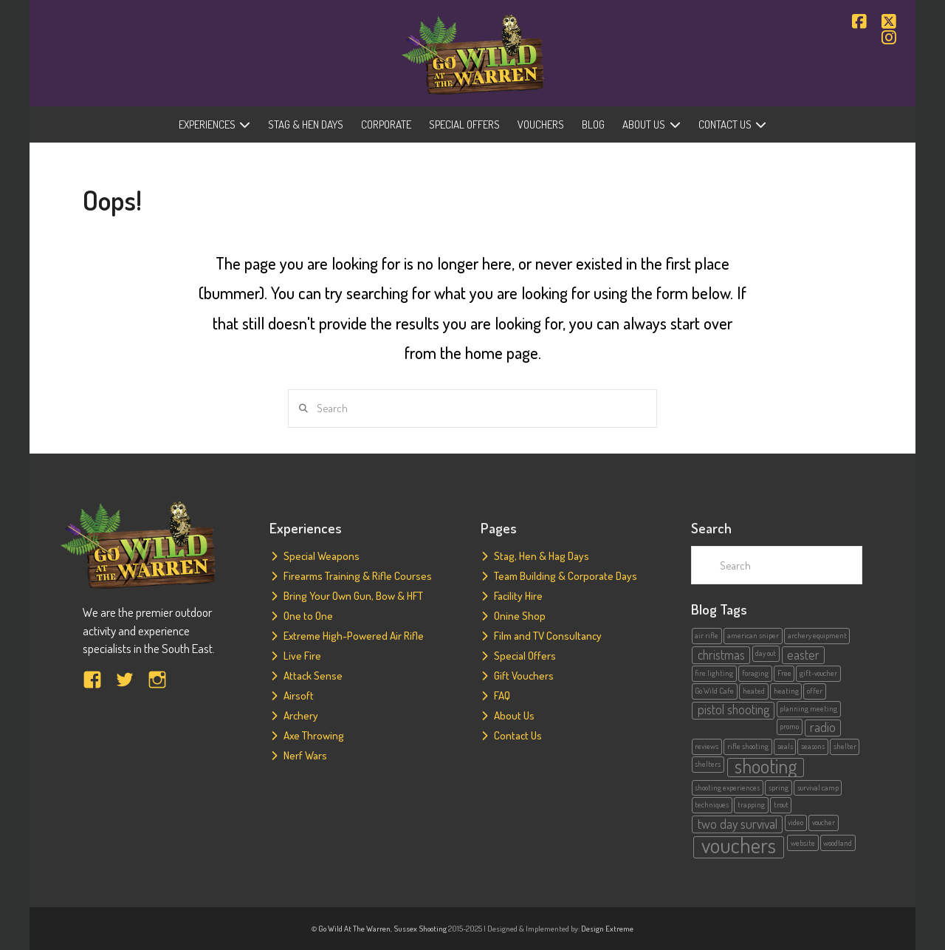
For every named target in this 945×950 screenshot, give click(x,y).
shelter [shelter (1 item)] (845, 746)
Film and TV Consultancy (548, 636)
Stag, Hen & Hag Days (541, 556)
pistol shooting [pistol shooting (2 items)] (733, 710)
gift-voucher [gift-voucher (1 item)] (818, 673)
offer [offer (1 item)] (814, 691)
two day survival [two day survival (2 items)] (737, 824)
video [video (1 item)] (795, 822)
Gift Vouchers (524, 676)
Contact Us (518, 735)
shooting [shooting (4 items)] (766, 767)
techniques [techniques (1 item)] (712, 804)
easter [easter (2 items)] (803, 654)
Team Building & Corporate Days (565, 576)
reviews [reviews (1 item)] (706, 746)
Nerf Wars (305, 755)
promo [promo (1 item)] (789, 726)
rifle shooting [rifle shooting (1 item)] (748, 746)
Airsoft (299, 695)
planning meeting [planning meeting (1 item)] (808, 708)
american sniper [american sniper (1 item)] (753, 635)
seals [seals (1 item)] (785, 746)
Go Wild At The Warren (354, 928)
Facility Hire (518, 596)
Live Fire (302, 656)
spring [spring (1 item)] (778, 787)
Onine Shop (520, 616)
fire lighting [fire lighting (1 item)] (714, 673)
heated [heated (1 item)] (754, 691)
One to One (308, 616)
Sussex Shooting (420, 928)
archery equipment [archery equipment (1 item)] (817, 635)
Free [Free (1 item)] (784, 673)
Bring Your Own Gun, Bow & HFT (353, 596)
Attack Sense (313, 676)
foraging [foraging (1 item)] (755, 673)
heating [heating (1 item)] (786, 691)
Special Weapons (322, 556)
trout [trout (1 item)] (781, 804)
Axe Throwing (314, 735)
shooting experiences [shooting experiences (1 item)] (727, 787)
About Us (514, 715)
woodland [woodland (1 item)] (837, 843)
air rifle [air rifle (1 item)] (706, 635)
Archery (301, 715)
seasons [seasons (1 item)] (813, 746)
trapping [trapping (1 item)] (751, 804)
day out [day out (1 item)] (765, 653)
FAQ (502, 695)
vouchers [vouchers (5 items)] (738, 847)
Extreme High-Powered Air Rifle (354, 636)
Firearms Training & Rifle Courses (358, 576)
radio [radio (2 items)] (823, 728)
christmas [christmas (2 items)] (721, 654)
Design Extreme (607, 928)
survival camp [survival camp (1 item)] (818, 787)
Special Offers (525, 656)
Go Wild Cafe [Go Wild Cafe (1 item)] (714, 691)
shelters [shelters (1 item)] (708, 764)
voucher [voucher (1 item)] (823, 822)
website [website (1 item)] (803, 843)
